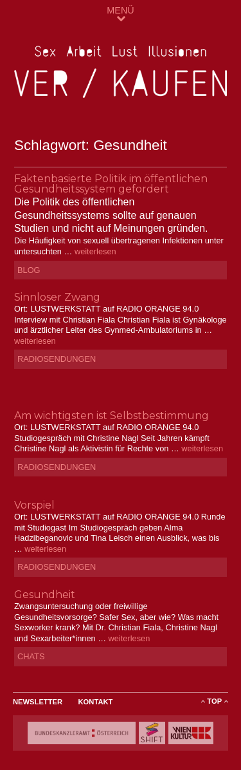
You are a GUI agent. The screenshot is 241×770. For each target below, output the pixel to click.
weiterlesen (95, 251)
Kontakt (95, 702)
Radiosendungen (56, 359)
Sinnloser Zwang (57, 297)
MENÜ (120, 14)
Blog (28, 270)
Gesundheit (44, 594)
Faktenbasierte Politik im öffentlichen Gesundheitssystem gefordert (111, 184)
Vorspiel (34, 505)
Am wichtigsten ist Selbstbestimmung (111, 415)
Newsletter (37, 702)
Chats (30, 656)
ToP (214, 701)
